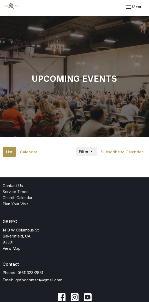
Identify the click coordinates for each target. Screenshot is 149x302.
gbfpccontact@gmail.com (38, 279)
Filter (86, 151)
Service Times (15, 191)
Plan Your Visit (15, 203)
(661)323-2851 (30, 272)
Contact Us (13, 185)
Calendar (28, 151)
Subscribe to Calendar (122, 151)
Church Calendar (17, 197)
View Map (12, 248)
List (9, 151)
